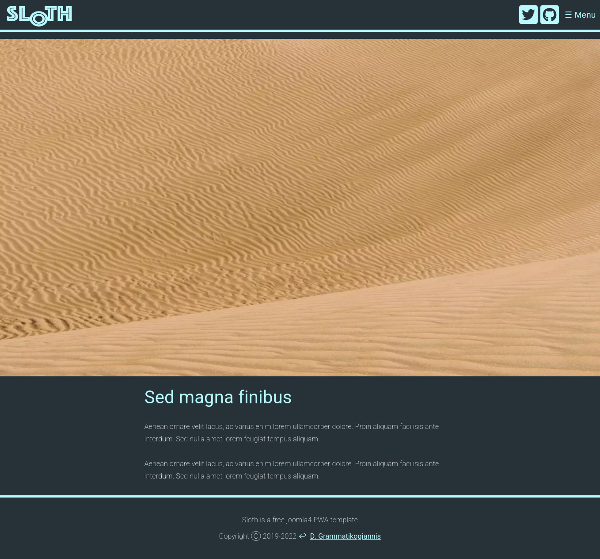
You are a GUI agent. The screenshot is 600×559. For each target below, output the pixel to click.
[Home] (40, 15)
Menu (580, 14)
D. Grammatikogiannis (345, 536)
